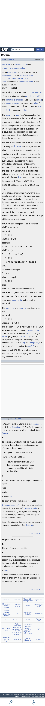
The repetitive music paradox (28, 600)
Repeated (35, 424)
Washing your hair (38, 605)
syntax (14, 72)
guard (39, 100)
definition (5, 419)
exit (31, 346)
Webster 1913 (16, 419)
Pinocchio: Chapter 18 (27, 639)
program (22, 308)
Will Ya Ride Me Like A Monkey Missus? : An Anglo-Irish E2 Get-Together (27, 629)
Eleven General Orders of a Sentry (6, 613)
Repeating (16, 427)
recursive (6, 600)
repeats (27, 606)
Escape (32, 343)
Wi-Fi (38, 629)
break (17, 146)
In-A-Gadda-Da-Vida (17, 605)
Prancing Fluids (38, 620)
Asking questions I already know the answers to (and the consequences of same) (17, 629)
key (37, 343)
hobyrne (11, 59)
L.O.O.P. (28, 620)
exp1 (26, 79)
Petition (5, 433)
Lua (23, 68)
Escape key (26, 337)
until (21, 79)
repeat (6, 64)
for (20, 177)
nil (8, 110)
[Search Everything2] (22, 49)
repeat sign (38, 600)
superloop (10, 308)
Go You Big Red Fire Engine (6, 639)
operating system (33, 330)
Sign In (39, 49)
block (16, 79)
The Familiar (17, 620)
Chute (6, 620)
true (39, 107)
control (8, 103)
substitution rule (26, 75)
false (25, 110)
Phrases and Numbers (6, 629)
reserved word (21, 65)
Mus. (6, 570)
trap (23, 343)
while (28, 96)
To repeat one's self (10, 505)
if (38, 96)
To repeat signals (29, 508)
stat (3, 79)
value (35, 103)
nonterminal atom (26, 82)
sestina (38, 639)
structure (15, 103)
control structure (34, 93)
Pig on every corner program (6, 605)
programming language (12, 68)
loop (17, 115)
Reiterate (29, 525)
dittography (17, 639)
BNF (9, 72)
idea (3, 59)
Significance (38, 613)
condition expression (14, 100)
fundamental (17, 300)
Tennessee (17, 600)
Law (10, 497)
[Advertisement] (22, 23)
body (8, 115)
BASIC (5, 337)
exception (30, 333)
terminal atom (8, 75)
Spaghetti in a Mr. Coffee (28, 613)
